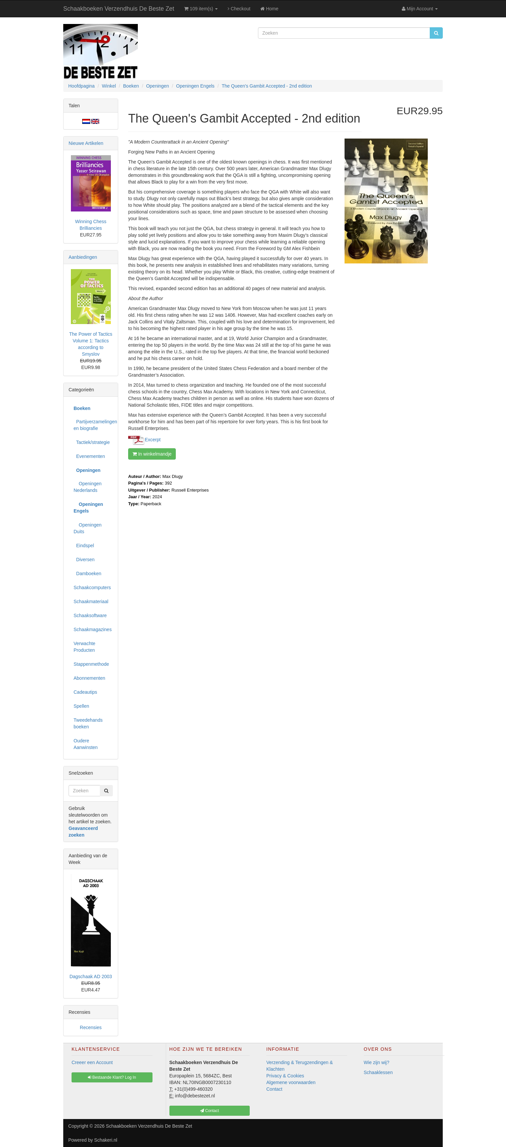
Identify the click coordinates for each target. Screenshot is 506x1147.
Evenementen (89, 456)
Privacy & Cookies (285, 1075)
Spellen (81, 706)
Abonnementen (89, 678)
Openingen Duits (88, 528)
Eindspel (84, 545)
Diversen (84, 559)
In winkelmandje (151, 454)
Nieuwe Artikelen (86, 143)
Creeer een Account (92, 1062)
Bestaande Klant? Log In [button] (112, 1077)
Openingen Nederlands (88, 487)
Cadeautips (85, 692)
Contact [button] (209, 1110)
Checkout (239, 8)
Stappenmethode (91, 664)
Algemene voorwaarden (291, 1082)
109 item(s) (201, 8)
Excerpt (152, 439)
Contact (274, 1089)
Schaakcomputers (92, 587)
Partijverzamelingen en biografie (93, 425)
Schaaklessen (378, 1072)
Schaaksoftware (90, 615)
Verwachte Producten (84, 647)
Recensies (91, 1027)
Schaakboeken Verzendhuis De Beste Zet (118, 8)
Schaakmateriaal (91, 601)
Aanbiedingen (83, 257)
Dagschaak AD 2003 (91, 976)
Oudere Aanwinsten (86, 744)
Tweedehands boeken (88, 723)
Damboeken (87, 573)
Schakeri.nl (105, 1140)
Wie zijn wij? (376, 1062)
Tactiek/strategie (92, 442)
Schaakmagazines (93, 629)
